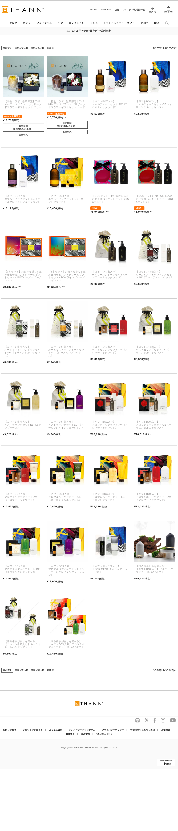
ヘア (60, 23)
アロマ (13, 23)
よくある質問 (56, 792)
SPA (156, 23)
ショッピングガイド (34, 792)
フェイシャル (44, 23)
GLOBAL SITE (103, 796)
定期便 (144, 23)
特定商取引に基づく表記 (141, 792)
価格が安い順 (21, 110)
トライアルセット (113, 23)
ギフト (131, 23)
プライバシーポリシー (112, 792)
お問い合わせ (11, 792)
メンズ (94, 23)
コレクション (76, 23)
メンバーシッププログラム (82, 792)
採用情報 (85, 796)
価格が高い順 (37, 110)
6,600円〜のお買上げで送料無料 (89, 30)
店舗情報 (163, 792)
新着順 (50, 110)
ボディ (27, 23)
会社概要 (71, 796)
